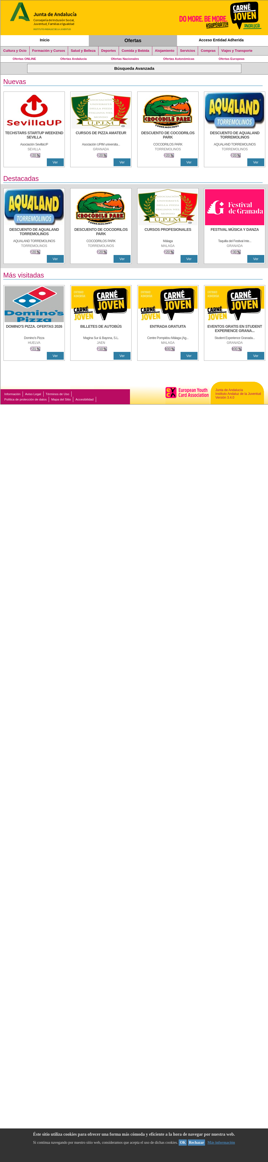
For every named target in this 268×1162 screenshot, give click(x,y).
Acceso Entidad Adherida (221, 40)
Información (12, 394)
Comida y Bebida (135, 51)
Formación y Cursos (48, 51)
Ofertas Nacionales (125, 58)
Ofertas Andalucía (73, 58)
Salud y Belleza (83, 51)
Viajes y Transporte (236, 51)
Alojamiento (164, 51)
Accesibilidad (84, 399)
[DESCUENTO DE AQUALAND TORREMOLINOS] (234, 135)
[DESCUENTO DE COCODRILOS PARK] (168, 135)
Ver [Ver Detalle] (55, 162)
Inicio (45, 40)
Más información (221, 1143)
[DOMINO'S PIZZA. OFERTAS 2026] (34, 329)
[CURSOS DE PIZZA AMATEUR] (101, 135)
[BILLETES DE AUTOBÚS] (101, 329)
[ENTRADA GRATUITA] (168, 329)
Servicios (187, 51)
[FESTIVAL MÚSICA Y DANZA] (234, 232)
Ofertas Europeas (232, 58)
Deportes (108, 51)
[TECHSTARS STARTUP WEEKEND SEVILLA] (34, 135)
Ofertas (133, 40)
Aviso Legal (33, 394)
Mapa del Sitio (61, 399)
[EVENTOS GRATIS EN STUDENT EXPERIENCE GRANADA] (234, 329)
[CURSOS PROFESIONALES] (168, 232)
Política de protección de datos (25, 399)
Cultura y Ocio (15, 51)
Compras (208, 51)
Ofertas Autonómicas (178, 58)
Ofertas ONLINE (24, 58)
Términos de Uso (57, 394)
